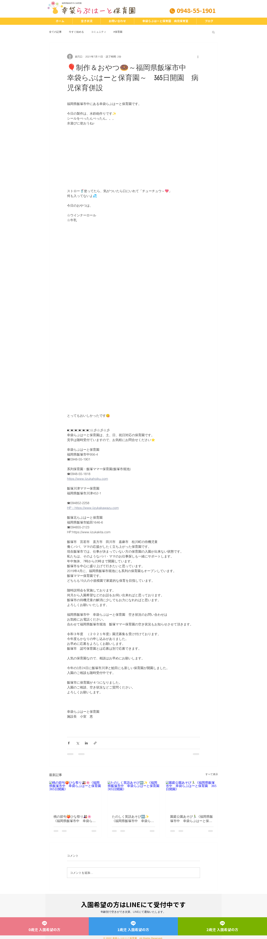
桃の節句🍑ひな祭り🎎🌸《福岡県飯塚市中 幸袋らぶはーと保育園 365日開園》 (75, 819)
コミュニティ (98, 31)
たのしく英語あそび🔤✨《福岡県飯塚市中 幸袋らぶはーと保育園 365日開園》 (133, 819)
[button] (213, 32)
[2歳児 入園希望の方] (222, 926)
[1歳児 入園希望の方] (133, 926)
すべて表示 (211, 774)
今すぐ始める (76, 31)
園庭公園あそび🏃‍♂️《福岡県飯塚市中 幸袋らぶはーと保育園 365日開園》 (191, 819)
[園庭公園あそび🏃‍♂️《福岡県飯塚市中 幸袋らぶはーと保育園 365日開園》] (192, 795)
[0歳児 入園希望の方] (44, 926)
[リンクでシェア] (95, 743)
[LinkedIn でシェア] (86, 743)
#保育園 (117, 31)
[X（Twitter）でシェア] (77, 743)
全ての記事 (55, 31)
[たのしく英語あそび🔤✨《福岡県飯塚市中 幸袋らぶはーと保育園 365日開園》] (134, 795)
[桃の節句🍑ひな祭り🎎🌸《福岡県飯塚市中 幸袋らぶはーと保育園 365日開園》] (75, 795)
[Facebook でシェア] (68, 743)
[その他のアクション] (198, 56)
